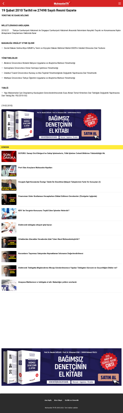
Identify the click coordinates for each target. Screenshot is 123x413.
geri (3, 3)
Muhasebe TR (49, 408)
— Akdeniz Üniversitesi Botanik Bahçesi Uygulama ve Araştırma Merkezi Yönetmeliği (38, 63)
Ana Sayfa (48, 400)
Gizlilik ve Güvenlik (72, 400)
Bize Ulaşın (58, 400)
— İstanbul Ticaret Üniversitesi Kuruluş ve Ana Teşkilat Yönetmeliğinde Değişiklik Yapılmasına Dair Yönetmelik (49, 73)
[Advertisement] (61, 320)
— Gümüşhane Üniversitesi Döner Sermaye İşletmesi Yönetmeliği (29, 68)
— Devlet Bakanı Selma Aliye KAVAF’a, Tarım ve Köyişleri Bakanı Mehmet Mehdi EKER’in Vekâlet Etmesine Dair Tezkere (53, 48)
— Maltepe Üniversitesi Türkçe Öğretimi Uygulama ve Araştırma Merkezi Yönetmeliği (38, 78)
